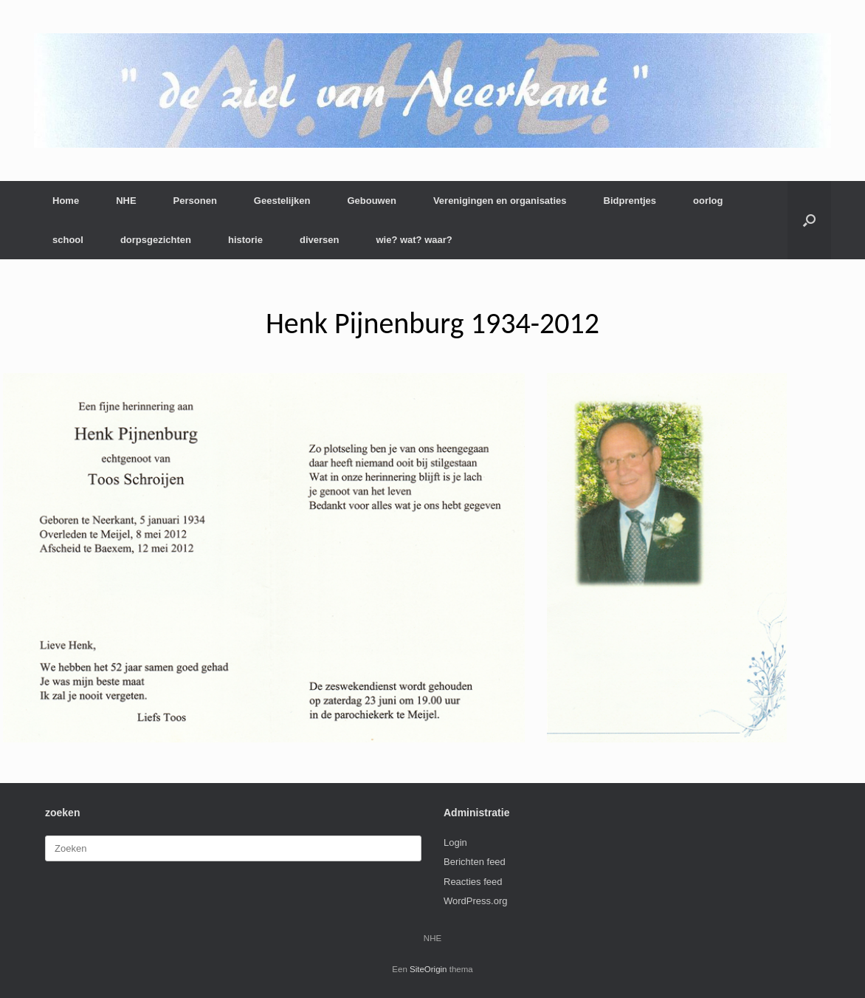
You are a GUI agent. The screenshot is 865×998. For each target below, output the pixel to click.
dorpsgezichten (155, 239)
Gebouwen (371, 200)
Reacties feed (473, 881)
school (67, 239)
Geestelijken (282, 200)
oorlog (708, 200)
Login (455, 842)
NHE (126, 200)
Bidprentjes (630, 200)
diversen (319, 239)
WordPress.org (475, 900)
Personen (195, 200)
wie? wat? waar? (414, 239)
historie (245, 239)
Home (65, 200)
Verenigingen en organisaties (500, 200)
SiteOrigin (428, 969)
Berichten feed (475, 861)
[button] (809, 220)
